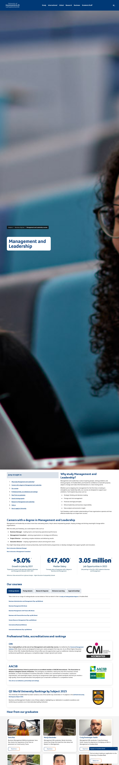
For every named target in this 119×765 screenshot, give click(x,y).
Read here (14, 749)
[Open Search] (114, 5)
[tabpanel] (59, 613)
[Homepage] (12, 5)
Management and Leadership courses (37, 227)
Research (69, 5)
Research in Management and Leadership (23, 502)
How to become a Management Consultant (19, 551)
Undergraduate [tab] (13, 591)
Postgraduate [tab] (27, 591)
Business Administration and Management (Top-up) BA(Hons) (26, 601)
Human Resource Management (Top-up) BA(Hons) (22, 620)
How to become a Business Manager (17, 548)
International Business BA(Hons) (18, 625)
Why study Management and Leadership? (23, 482)
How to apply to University (19, 508)
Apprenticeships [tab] (74, 591)
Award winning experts (18, 498)
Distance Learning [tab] (58, 591)
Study (44, 5)
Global (61, 5)
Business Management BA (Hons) (18, 606)
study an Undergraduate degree (69, 596)
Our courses (15, 488)
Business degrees (19, 227)
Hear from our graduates (19, 495)
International (52, 5)
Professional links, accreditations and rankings (25, 492)
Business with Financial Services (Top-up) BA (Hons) (23, 615)
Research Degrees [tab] (42, 591)
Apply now (96, 760)
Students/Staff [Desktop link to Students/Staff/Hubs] (87, 5)
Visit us (14, 505)
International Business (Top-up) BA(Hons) (20, 629)
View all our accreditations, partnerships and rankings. (24, 681)
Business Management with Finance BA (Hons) (21, 611)
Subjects (10, 227)
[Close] (116, 749)
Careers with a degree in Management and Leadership (26, 485)
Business (77, 5)
